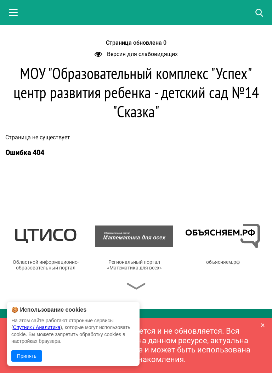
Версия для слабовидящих (136, 54)
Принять (26, 356)
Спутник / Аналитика (37, 327)
